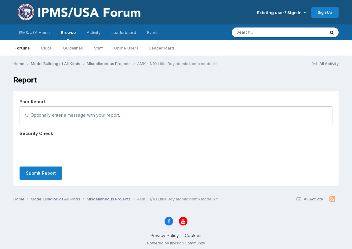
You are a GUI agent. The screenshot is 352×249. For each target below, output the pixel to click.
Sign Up (325, 12)
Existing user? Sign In (281, 12)
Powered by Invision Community (176, 243)
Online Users (126, 48)
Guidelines (73, 48)
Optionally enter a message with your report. (72, 115)
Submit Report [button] (41, 173)
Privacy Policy (165, 235)
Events (153, 32)
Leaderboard (161, 48)
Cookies (193, 235)
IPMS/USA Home (34, 32)
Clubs (46, 48)
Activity (93, 32)
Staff (98, 48)
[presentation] (66, 150)
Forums (22, 48)
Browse (68, 35)
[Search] (262, 32)
